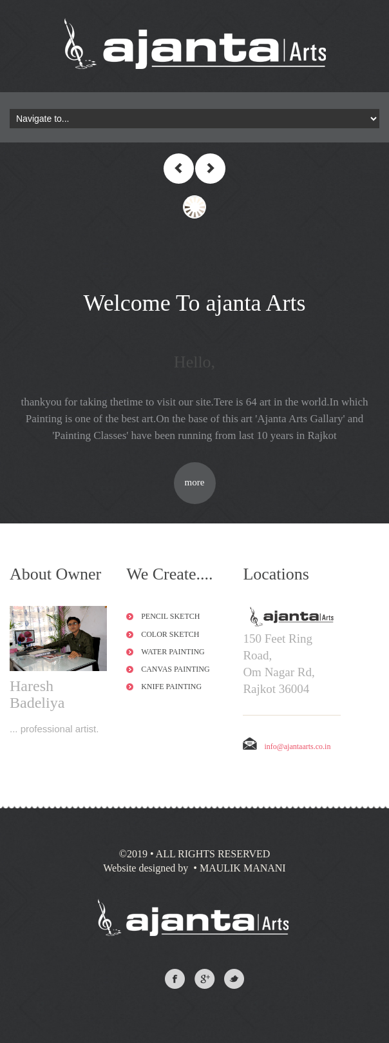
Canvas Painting (175, 669)
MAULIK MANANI (241, 868)
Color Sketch (170, 634)
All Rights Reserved (213, 853)
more (195, 482)
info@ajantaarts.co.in (286, 746)
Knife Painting (171, 686)
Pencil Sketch (170, 616)
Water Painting (173, 651)
